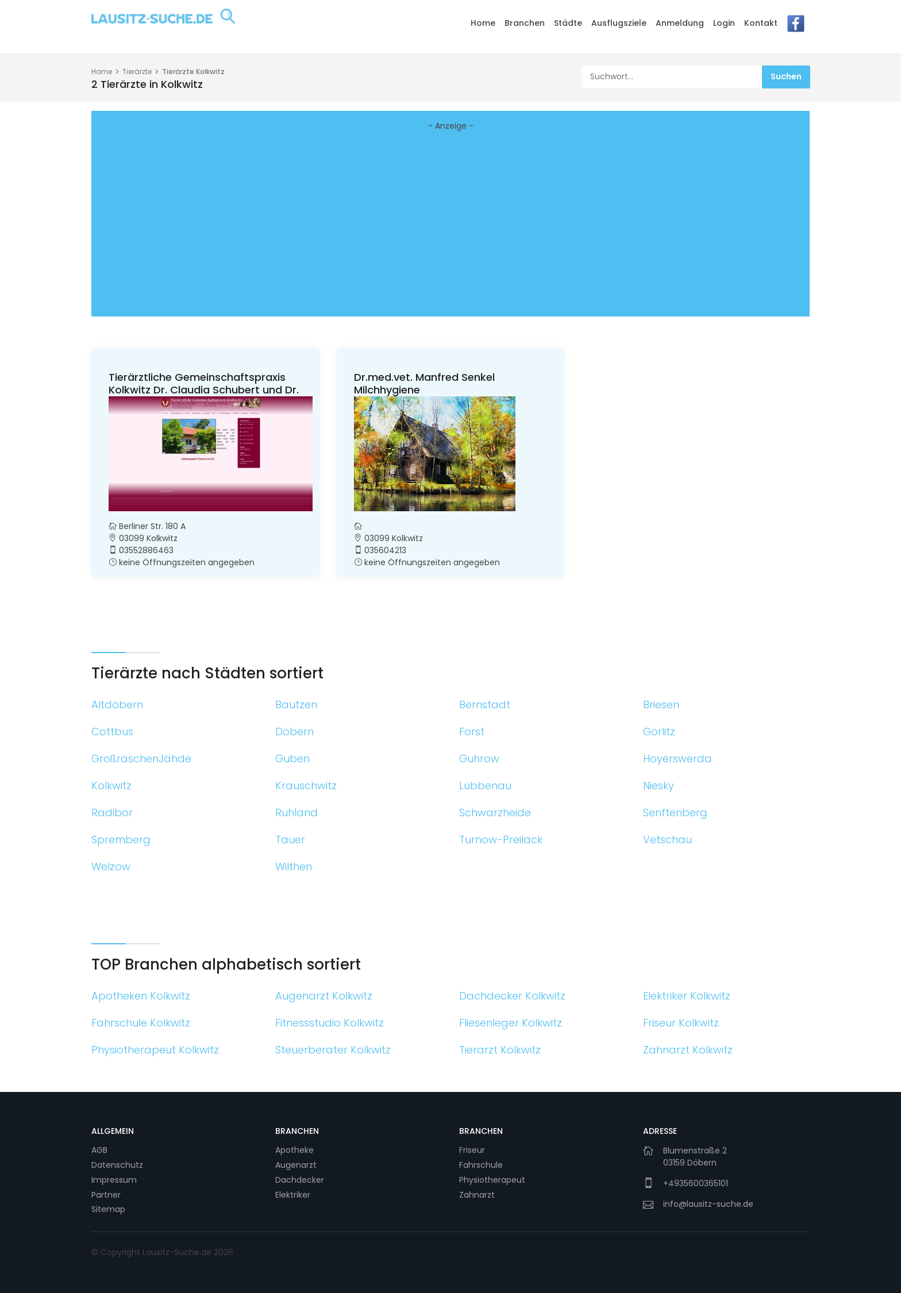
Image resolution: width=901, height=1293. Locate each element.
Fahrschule (481, 1165)
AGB (99, 1150)
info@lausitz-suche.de (708, 1204)
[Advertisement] (450, 226)
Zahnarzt (477, 1195)
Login (724, 23)
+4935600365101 (695, 1183)
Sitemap (108, 1209)
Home (483, 23)
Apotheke (294, 1150)
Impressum (114, 1180)
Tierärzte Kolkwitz (193, 71)
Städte (568, 23)
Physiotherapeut (492, 1180)
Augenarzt (296, 1165)
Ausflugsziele (618, 23)
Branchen (525, 23)
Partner (106, 1195)
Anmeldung (680, 23)
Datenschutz (117, 1165)
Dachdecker (299, 1180)
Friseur (472, 1150)
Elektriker (292, 1195)
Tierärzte (137, 71)
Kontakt (760, 23)
